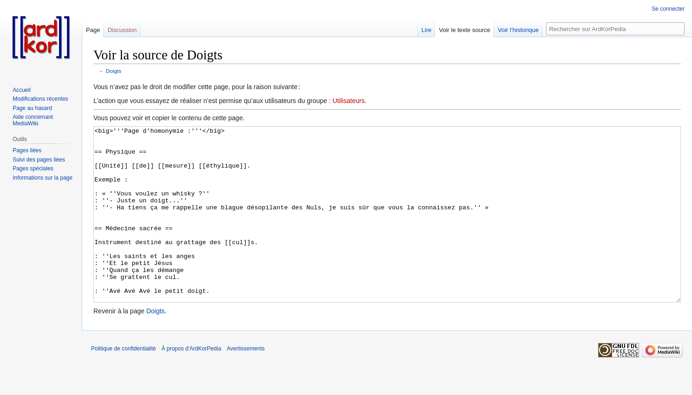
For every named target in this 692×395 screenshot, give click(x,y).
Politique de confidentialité (123, 383)
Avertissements (246, 383)
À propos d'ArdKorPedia (191, 383)
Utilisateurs (348, 100)
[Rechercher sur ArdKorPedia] (615, 28)
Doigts (113, 71)
